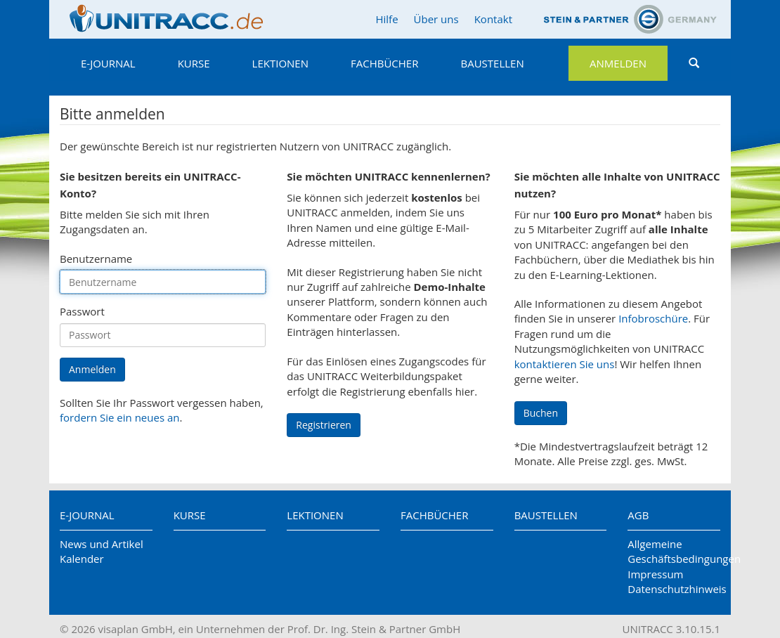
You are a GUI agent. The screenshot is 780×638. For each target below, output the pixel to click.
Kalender (82, 559)
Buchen (541, 412)
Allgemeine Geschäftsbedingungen (674, 551)
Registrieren (323, 424)
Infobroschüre (653, 318)
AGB (638, 515)
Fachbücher (384, 63)
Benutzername (96, 259)
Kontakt (493, 19)
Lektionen (280, 63)
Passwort (82, 311)
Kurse (194, 63)
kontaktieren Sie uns (564, 364)
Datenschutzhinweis (674, 589)
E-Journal (108, 63)
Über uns (436, 19)
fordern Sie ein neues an (120, 417)
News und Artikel (101, 544)
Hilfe (386, 19)
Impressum (655, 574)
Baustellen (492, 63)
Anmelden (618, 63)
